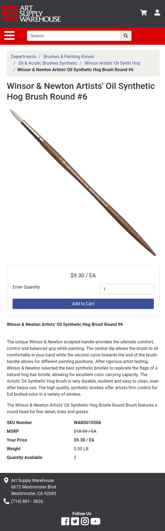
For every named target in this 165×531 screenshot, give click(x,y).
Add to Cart (83, 303)
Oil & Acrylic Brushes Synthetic (48, 63)
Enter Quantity (26, 287)
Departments (23, 56)
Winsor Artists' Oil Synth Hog (112, 63)
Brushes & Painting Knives (69, 56)
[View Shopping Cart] (143, 13)
